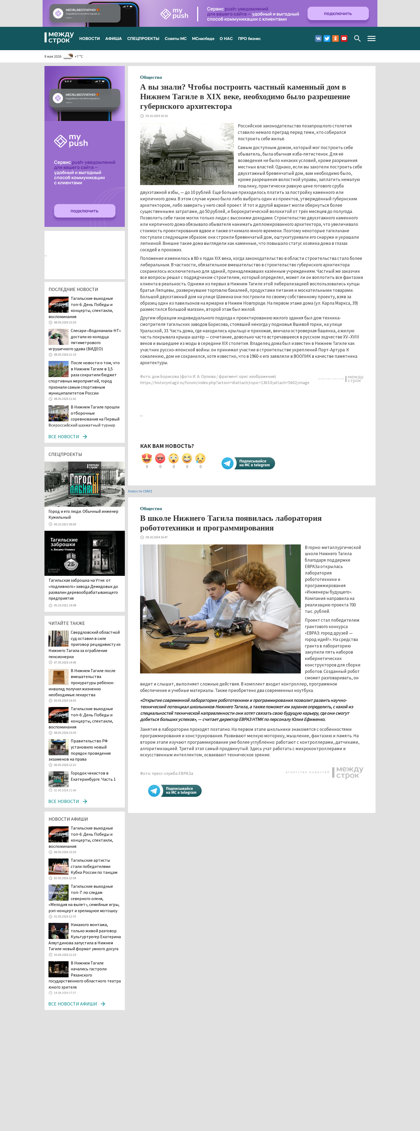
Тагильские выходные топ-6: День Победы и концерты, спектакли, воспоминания (80, 307)
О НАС (226, 38)
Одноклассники (335, 38)
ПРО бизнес (249, 38)
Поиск (357, 38)
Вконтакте (318, 38)
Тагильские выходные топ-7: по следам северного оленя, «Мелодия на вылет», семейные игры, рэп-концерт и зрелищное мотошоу (83, 898)
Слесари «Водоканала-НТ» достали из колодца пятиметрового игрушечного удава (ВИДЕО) (84, 339)
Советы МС (176, 38)
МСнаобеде (203, 38)
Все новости (63, 436)
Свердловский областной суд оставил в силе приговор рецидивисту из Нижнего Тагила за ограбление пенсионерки (84, 644)
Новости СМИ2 (140, 491)
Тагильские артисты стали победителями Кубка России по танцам (94, 866)
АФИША (113, 38)
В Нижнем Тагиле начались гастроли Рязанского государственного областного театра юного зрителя (84, 975)
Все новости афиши (72, 1004)
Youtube (344, 38)
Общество (151, 77)
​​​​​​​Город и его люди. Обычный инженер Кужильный (83, 514)
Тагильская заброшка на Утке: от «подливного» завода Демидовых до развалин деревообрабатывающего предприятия (83, 589)
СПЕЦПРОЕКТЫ (143, 38)
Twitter (327, 38)
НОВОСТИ (89, 38)
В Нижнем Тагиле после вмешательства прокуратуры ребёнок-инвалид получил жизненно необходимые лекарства (81, 682)
